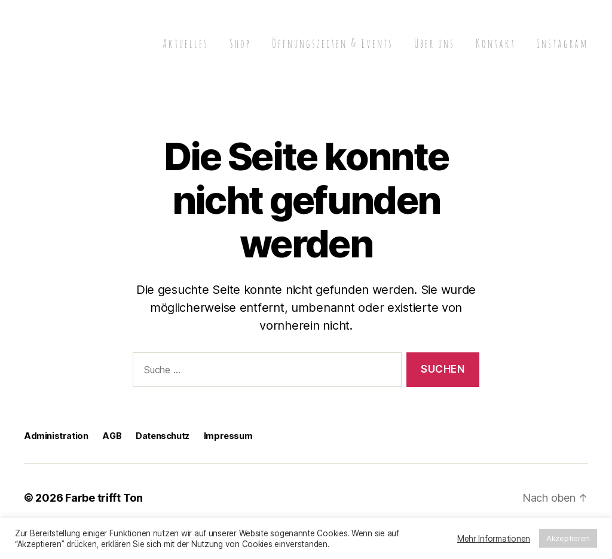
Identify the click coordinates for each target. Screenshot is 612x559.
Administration (56, 436)
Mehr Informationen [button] (493, 538)
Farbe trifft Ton (104, 498)
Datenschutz (162, 436)
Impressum (228, 436)
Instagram (562, 43)
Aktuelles (186, 43)
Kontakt (496, 43)
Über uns (434, 43)
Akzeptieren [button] (568, 538)
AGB (111, 436)
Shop (240, 43)
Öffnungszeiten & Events (332, 43)
